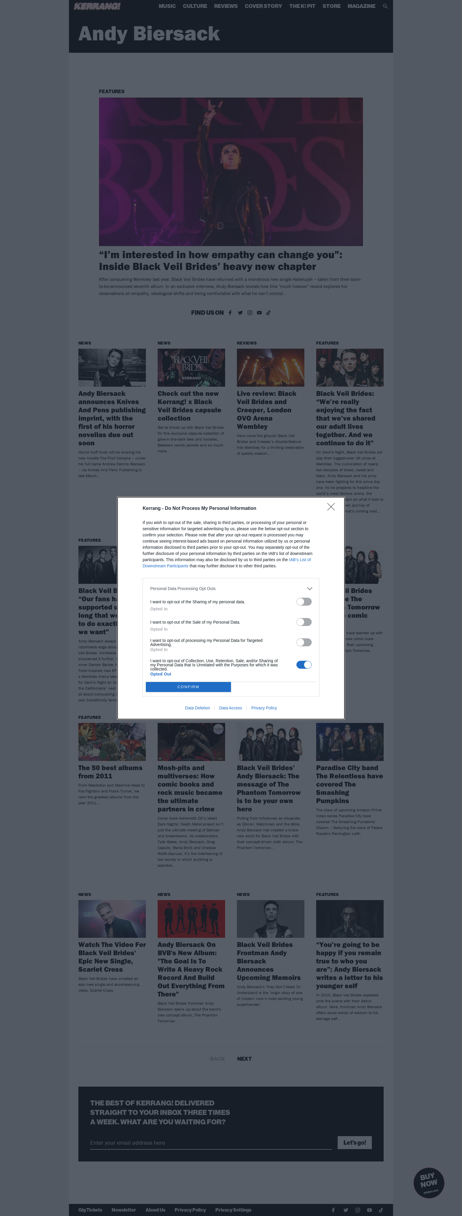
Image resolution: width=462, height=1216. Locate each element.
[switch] (304, 602)
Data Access (230, 708)
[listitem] (231, 589)
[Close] (333, 508)
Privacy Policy (264, 708)
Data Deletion (197, 708)
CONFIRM (188, 687)
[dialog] (231, 608)
